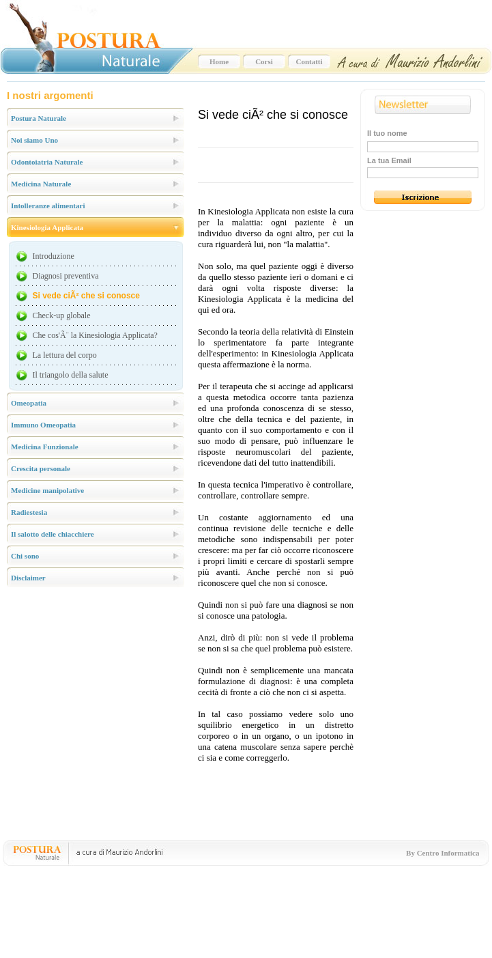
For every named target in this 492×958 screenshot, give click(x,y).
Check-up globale (62, 315)
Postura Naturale (38, 118)
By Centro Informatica (442, 853)
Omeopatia (28, 403)
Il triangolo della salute (70, 375)
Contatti (308, 61)
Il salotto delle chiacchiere (52, 534)
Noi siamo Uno (34, 140)
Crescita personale (40, 468)
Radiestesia (29, 512)
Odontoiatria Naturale (47, 162)
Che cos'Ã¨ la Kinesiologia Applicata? (95, 335)
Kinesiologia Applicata (47, 227)
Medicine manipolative (47, 490)
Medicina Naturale (41, 184)
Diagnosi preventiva (66, 276)
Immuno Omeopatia (43, 425)
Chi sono (25, 556)
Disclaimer (28, 578)
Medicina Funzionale (44, 446)
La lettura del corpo (65, 355)
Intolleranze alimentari (48, 205)
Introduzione (53, 256)
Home (219, 61)
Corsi (264, 61)
